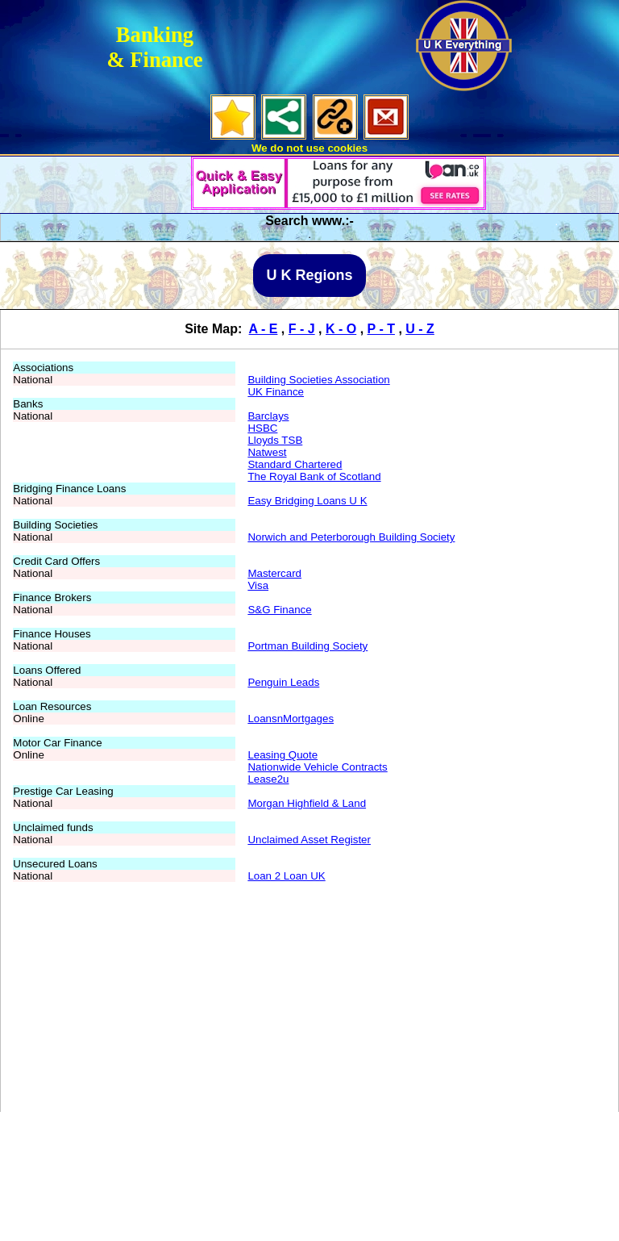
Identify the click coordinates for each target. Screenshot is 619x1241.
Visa (257, 585)
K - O (341, 329)
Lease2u (268, 779)
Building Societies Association (318, 380)
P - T (381, 329)
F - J (302, 329)
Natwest (266, 452)
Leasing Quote (282, 755)
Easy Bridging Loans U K (307, 501)
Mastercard (274, 573)
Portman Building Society (307, 646)
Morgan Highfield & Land (306, 803)
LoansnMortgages (290, 718)
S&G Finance (279, 610)
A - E (263, 329)
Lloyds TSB (274, 440)
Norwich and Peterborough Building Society (351, 537)
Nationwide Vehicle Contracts (317, 767)
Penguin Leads (283, 682)
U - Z (419, 329)
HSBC (262, 428)
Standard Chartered (294, 464)
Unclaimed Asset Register (309, 840)
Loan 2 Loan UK (286, 876)
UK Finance (275, 392)
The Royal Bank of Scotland (313, 476)
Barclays (268, 416)
